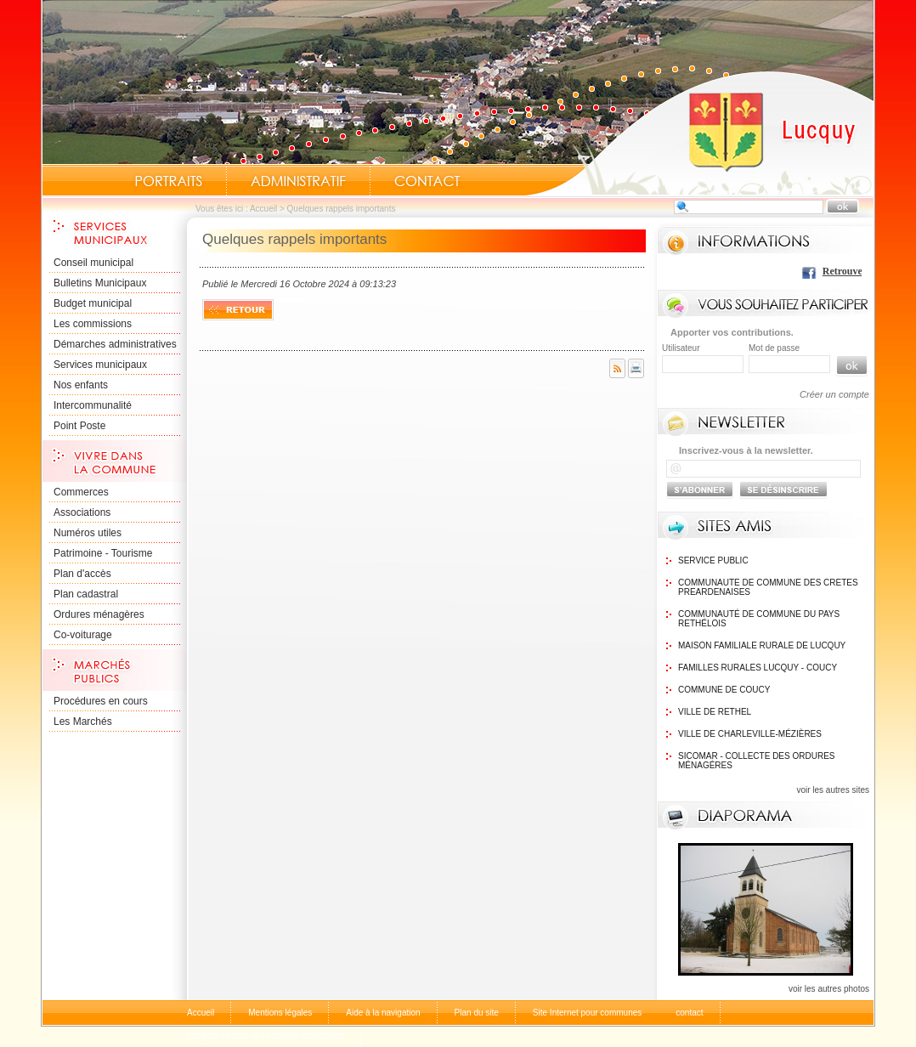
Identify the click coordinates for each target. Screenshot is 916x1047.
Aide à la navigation (383, 1012)
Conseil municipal (93, 263)
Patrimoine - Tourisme (103, 553)
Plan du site (477, 1012)
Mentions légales (280, 1012)
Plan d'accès (82, 574)
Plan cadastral (86, 594)
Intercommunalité (93, 405)
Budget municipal (93, 303)
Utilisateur (680, 348)
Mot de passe (774, 348)
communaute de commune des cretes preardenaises (768, 587)
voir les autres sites (832, 790)
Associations (82, 512)
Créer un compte (834, 394)
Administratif (298, 181)
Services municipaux (100, 365)
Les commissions (93, 324)
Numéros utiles (88, 533)
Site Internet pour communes (587, 1012)
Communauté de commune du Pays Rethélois (759, 618)
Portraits (168, 181)
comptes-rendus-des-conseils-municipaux (265, 1035)
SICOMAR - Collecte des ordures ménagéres (756, 760)
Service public (713, 560)
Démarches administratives (115, 344)
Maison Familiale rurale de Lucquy (761, 645)
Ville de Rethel (714, 711)
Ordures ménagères (99, 614)
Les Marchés (83, 721)
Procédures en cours (101, 701)
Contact (427, 181)
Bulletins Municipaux (100, 283)
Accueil (699, 132)
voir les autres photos (829, 988)
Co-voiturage (83, 635)
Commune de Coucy (724, 689)
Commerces (81, 492)
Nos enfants (81, 385)
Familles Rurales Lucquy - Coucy (757, 667)
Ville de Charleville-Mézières (750, 734)
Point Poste (79, 426)
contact (689, 1012)
